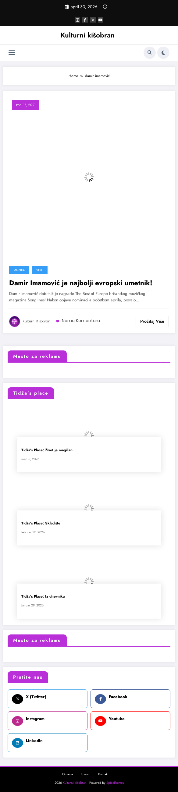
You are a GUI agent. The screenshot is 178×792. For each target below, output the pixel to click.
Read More (152, 321)
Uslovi (85, 774)
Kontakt (103, 774)
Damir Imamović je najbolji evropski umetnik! (80, 283)
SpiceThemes (115, 782)
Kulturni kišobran (88, 35)
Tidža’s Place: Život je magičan (47, 450)
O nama (67, 774)
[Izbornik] (12, 52)
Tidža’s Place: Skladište (40, 523)
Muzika (19, 270)
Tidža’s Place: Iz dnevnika (43, 596)
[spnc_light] (163, 53)
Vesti (39, 270)
